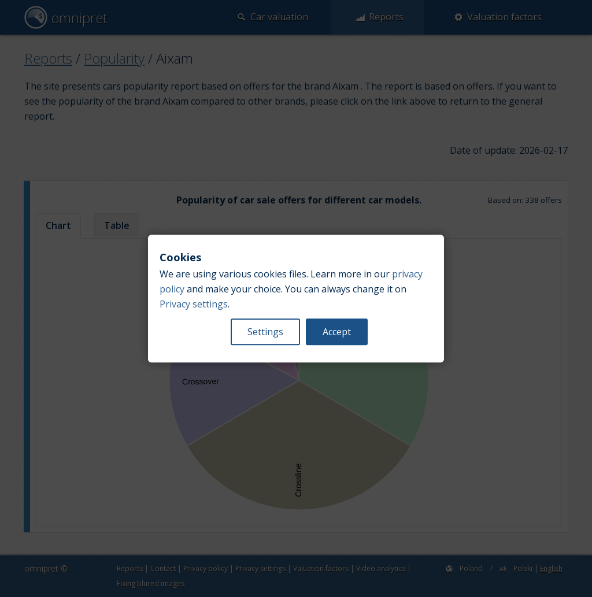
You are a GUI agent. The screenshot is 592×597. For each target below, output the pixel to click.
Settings (265, 331)
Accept (337, 331)
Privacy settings (194, 304)
